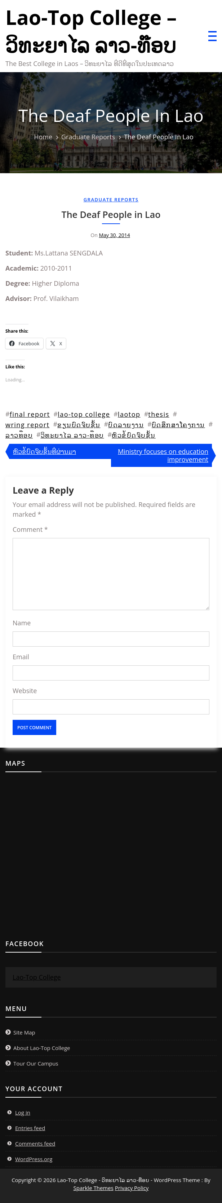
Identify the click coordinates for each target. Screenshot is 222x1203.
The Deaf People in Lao (111, 214)
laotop (129, 414)
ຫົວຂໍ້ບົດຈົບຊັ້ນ (134, 435)
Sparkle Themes (94, 1187)
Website (25, 690)
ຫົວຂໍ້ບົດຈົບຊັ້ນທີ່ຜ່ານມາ (44, 451)
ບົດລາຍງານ (126, 424)
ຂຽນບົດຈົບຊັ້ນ (79, 424)
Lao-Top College (37, 977)
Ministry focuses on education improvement (163, 455)
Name (22, 622)
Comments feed (35, 1143)
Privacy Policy (132, 1187)
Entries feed (30, 1128)
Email (21, 656)
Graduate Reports (111, 199)
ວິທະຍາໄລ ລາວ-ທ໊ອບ (72, 435)
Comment (30, 529)
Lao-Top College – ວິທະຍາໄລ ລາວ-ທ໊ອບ (91, 31)
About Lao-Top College (41, 1047)
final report (30, 414)
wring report (27, 424)
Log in (22, 1112)
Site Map (24, 1032)
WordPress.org (33, 1159)
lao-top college (84, 414)
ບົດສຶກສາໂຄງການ (178, 424)
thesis (158, 414)
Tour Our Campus (35, 1063)
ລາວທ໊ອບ (19, 435)
